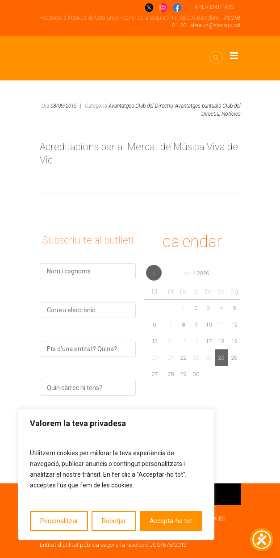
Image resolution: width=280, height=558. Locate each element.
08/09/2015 (63, 106)
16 (196, 341)
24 (208, 357)
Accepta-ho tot (171, 520)
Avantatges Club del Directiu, (141, 106)
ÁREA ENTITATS (214, 7)
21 (170, 357)
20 (154, 357)
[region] (116, 474)
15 (183, 341)
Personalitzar (59, 520)
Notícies (231, 114)
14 (170, 341)
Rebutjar (114, 520)
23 (196, 357)
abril (196, 273)
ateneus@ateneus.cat (215, 25)
